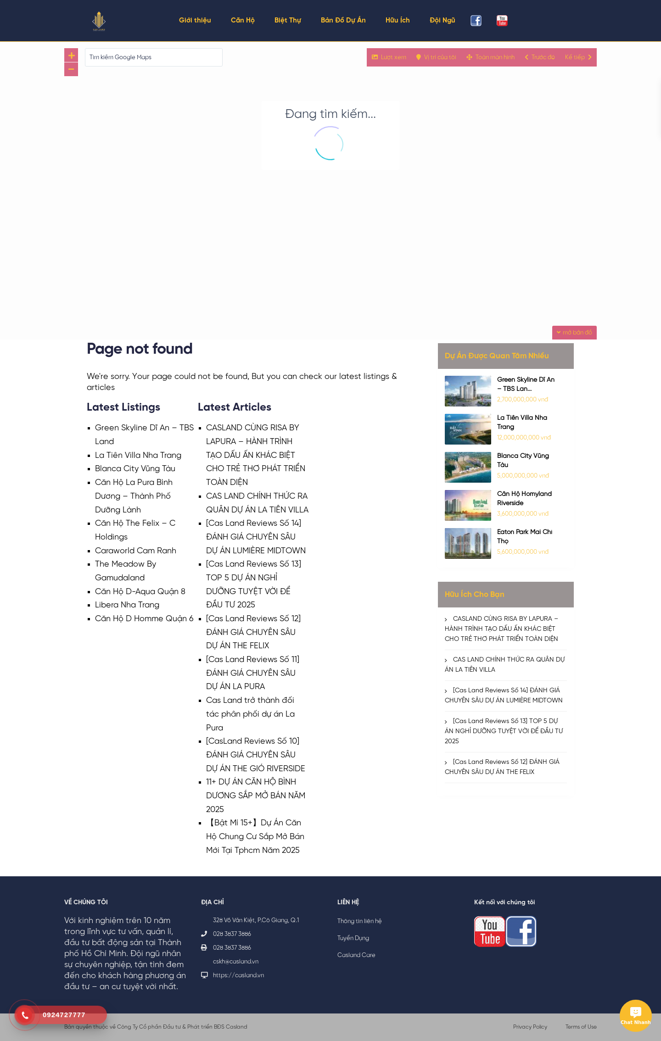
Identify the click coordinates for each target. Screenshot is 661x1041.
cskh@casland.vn (235, 962)
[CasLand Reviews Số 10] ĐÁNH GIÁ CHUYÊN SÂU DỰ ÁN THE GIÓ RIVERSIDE (255, 755)
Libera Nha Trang (127, 605)
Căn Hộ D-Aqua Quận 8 (140, 592)
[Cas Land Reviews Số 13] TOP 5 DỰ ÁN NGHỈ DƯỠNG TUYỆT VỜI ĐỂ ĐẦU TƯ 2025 (504, 731)
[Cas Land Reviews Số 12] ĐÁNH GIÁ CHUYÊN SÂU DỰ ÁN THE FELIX (253, 633)
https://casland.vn (238, 976)
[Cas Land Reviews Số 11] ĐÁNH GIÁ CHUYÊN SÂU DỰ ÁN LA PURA (252, 673)
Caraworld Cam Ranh (135, 551)
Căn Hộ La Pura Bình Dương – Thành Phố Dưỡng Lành (134, 496)
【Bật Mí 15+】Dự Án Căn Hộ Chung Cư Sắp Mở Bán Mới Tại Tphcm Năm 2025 (255, 837)
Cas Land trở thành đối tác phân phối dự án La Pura (250, 714)
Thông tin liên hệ (359, 921)
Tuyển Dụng (353, 938)
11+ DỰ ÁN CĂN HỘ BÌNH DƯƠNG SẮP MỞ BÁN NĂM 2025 (255, 796)
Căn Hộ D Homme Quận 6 (144, 619)
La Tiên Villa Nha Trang (138, 455)
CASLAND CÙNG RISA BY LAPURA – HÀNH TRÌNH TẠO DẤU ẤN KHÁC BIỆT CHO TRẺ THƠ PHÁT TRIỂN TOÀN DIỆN (255, 455)
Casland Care (356, 955)
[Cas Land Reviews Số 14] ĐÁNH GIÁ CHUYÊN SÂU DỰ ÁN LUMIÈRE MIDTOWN (256, 537)
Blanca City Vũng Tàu (135, 469)
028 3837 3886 (232, 934)
